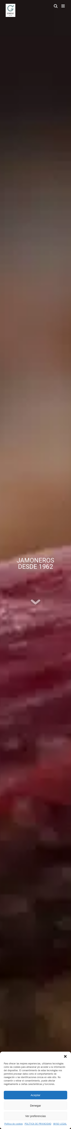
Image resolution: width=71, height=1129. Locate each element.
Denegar (35, 1105)
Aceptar (36, 1095)
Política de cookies (13, 1124)
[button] (65, 1056)
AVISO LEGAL (60, 1124)
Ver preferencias (35, 1116)
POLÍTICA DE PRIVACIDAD (38, 1124)
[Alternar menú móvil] (63, 6)
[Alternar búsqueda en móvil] (56, 6)
